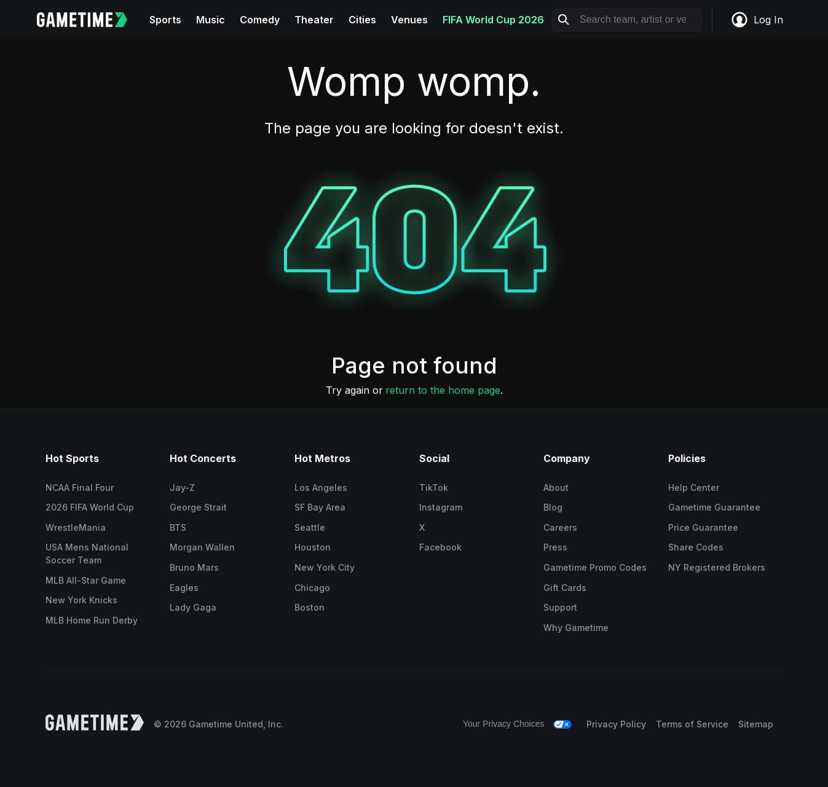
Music (210, 20)
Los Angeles (320, 487)
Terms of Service (692, 724)
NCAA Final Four (79, 487)
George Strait (198, 507)
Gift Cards (564, 587)
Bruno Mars (194, 567)
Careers (560, 527)
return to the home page (442, 390)
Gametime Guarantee (714, 507)
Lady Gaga (193, 607)
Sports (165, 20)
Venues (409, 20)
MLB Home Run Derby (91, 620)
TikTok (433, 487)
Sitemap (755, 724)
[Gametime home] (89, 19)
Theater (314, 20)
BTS (178, 527)
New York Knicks (81, 600)
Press (555, 547)
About (556, 487)
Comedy (260, 20)
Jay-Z (182, 487)
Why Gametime (576, 627)
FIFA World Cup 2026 (493, 20)
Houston (312, 547)
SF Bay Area (319, 507)
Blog (552, 507)
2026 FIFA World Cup (89, 507)
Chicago (312, 587)
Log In (756, 19)
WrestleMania (75, 527)
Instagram (440, 507)
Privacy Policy (616, 724)
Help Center (693, 487)
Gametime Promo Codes (595, 567)
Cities (362, 20)
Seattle (309, 527)
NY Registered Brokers (716, 567)
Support (560, 607)
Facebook (440, 547)
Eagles (184, 587)
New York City (324, 567)
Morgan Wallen (202, 547)
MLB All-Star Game (85, 580)
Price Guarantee (703, 527)
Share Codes (696, 547)
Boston (309, 607)
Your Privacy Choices (504, 724)
